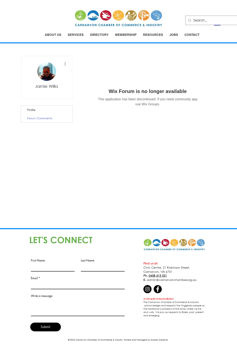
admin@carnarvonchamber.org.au (172, 280)
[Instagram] (147, 289)
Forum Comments (39, 118)
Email (34, 278)
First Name (38, 260)
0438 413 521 (158, 276)
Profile (31, 110)
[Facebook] (158, 289)
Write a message (41, 295)
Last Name (87, 260)
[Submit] (45, 327)
